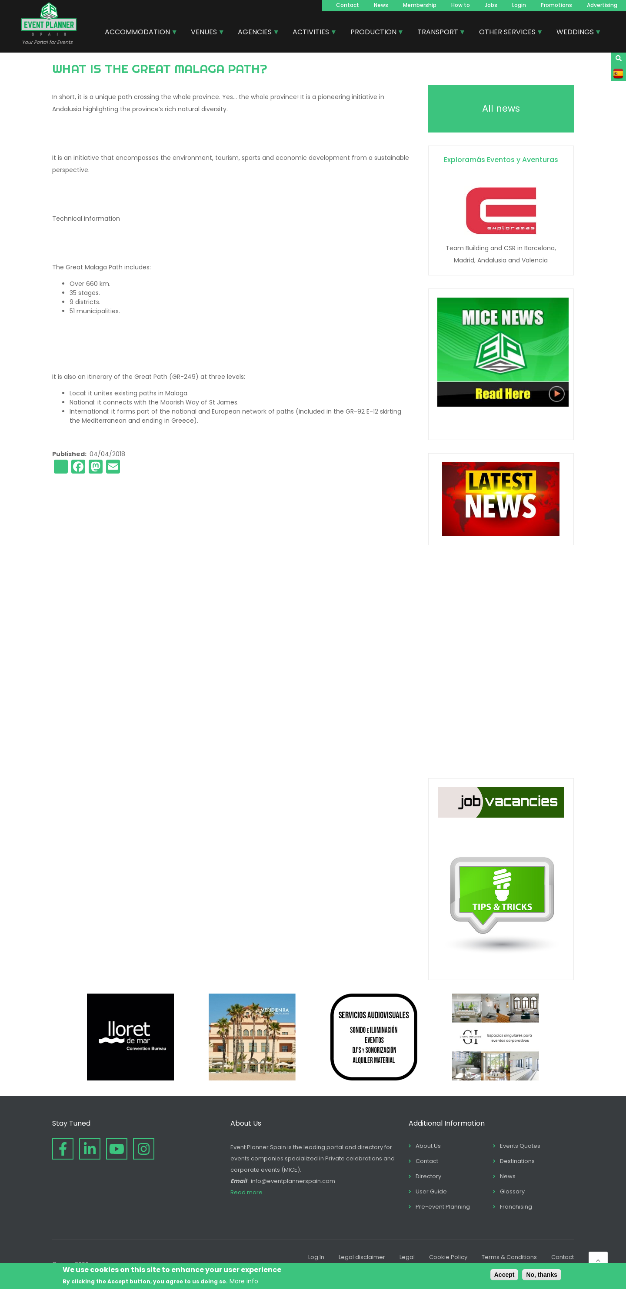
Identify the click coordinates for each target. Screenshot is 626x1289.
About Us (428, 1146)
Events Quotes (520, 1146)
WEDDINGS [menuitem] (575, 33)
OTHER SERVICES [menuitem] (508, 33)
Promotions (556, 5)
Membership (419, 5)
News (381, 5)
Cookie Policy (448, 1257)
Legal (407, 1257)
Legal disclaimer (362, 1257)
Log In (316, 1257)
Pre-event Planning (443, 1207)
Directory (428, 1176)
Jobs (491, 5)
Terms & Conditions (509, 1257)
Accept (504, 1274)
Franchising (516, 1207)
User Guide (431, 1191)
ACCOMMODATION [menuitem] (137, 33)
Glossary (512, 1191)
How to (460, 5)
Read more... (248, 1192)
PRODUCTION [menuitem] (374, 33)
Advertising (602, 5)
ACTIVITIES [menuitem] (311, 33)
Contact (347, 5)
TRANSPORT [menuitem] (438, 33)
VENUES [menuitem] (204, 33)
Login (519, 5)
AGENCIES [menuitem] (255, 33)
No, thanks (541, 1274)
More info (244, 1281)
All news (501, 108)
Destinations (517, 1161)
